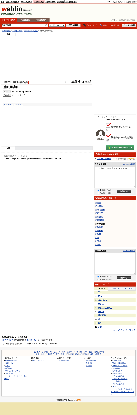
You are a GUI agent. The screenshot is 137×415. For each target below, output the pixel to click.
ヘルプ (7, 366)
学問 (102, 352)
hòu (13, 91)
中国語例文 (25, 20)
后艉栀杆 (99, 227)
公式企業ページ (91, 360)
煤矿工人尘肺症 (105, 308)
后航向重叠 (100, 210)
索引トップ (8, 104)
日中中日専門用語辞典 (15, 82)
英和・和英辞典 (26, 2)
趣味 (57, 354)
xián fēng (20, 91)
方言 (86, 354)
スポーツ (64, 354)
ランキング (18, 104)
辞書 (2, 2)
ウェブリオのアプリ (39, 360)
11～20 (115, 288)
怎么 (100, 296)
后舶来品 (99, 213)
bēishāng (102, 300)
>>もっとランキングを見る (124, 330)
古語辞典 (60, 2)
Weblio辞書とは (11, 360)
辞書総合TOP (131, 2)
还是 (100, 327)
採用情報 (89, 366)
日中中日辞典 (39, 2)
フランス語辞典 (118, 376)
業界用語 (45, 352)
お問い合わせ (64, 360)
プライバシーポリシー (13, 371)
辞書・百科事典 (95, 354)
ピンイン (7, 92)
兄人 (100, 292)
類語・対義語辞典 (12, 2)
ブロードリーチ (104, 158)
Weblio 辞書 (6, 31)
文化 (37, 354)
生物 (71, 354)
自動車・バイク (73, 352)
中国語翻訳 (41, 20)
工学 (85, 352)
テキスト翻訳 (100, 164)
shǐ (26, 91)
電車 (63, 352)
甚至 (100, 323)
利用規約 (8, 368)
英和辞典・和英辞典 (119, 366)
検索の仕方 (9, 363)
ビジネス (36, 352)
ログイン (120, 2)
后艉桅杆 (99, 231)
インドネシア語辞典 (119, 379)
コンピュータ (55, 352)
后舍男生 (99, 206)
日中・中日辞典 (8, 20)
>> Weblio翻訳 (129, 164)
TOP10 (101, 288)
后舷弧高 (99, 217)
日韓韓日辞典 (50, 2)
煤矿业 (101, 311)
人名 (81, 354)
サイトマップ (10, 373)
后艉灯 (98, 234)
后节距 (98, 244)
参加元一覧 (31, 340)
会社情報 (89, 363)
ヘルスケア (50, 354)
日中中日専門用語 (31, 31)
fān (29, 91)
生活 (42, 354)
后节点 (98, 241)
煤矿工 (101, 304)
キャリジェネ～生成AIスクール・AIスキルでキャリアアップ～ (122, 391)
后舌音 (98, 203)
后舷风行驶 (100, 220)
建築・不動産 (94, 352)
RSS (78, 400)
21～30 (129, 288)
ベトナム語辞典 (118, 384)
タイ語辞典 (116, 381)
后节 (97, 237)
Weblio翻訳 (116, 368)
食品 (76, 354)
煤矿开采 (102, 315)
